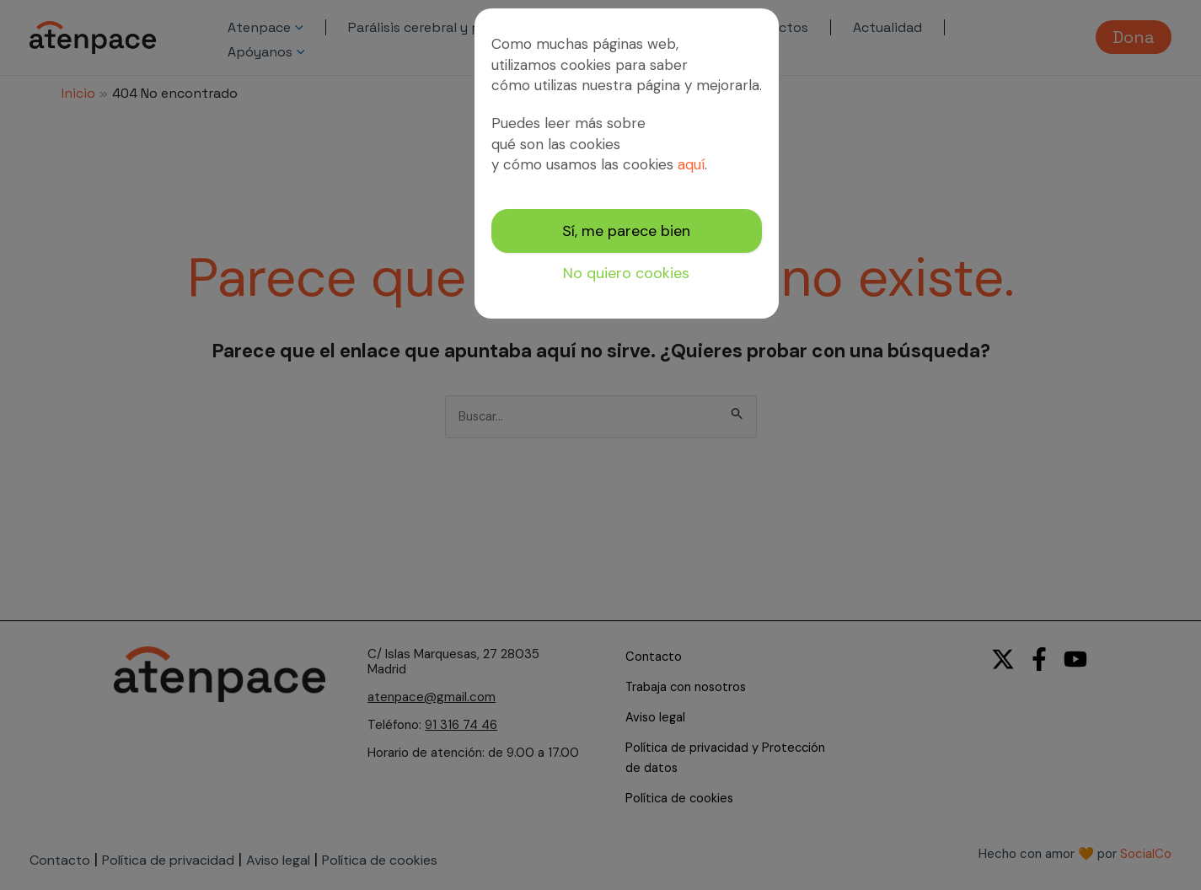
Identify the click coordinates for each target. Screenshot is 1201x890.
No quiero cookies (626, 273)
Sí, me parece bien (626, 231)
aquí (691, 164)
